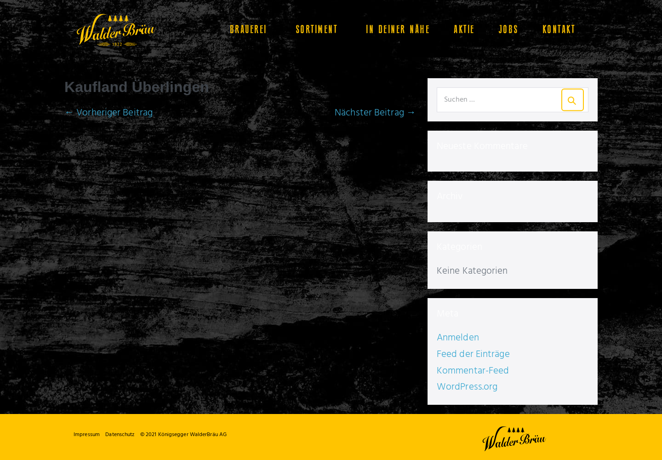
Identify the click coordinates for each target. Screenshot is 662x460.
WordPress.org (467, 387)
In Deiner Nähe (398, 29)
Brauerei (251, 29)
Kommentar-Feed (473, 371)
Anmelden (458, 337)
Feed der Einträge (473, 354)
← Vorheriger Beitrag (108, 113)
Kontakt (559, 29)
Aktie (464, 29)
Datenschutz (119, 434)
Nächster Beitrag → (375, 113)
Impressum (87, 434)
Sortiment (319, 29)
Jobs (509, 29)
